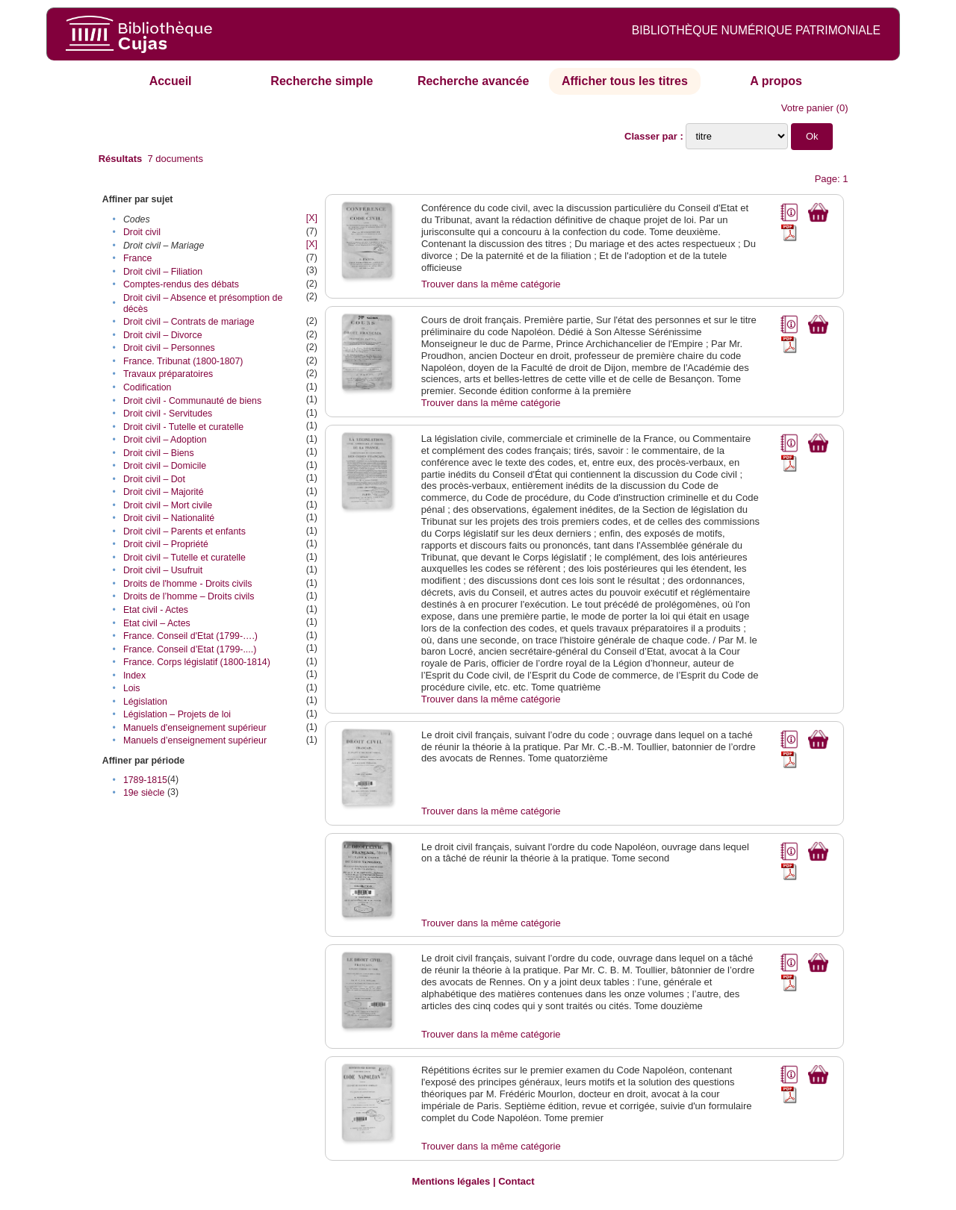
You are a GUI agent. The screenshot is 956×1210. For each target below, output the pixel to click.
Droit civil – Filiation (162, 271)
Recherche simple (321, 81)
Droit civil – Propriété (165, 544)
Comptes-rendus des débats (181, 284)
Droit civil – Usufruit (162, 570)
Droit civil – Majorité (163, 492)
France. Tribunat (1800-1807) (183, 361)
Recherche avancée (473, 81)
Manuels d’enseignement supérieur (195, 740)
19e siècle (144, 793)
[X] (311, 218)
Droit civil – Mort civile (167, 505)
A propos (776, 81)
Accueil (170, 81)
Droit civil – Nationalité (168, 518)
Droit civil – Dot (154, 479)
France (137, 258)
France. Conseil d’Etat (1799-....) (189, 649)
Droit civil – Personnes (169, 348)
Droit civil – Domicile (164, 466)
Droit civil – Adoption (165, 439)
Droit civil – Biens (158, 453)
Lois (131, 688)
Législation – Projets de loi (177, 714)
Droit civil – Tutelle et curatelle (184, 557)
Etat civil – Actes (156, 623)
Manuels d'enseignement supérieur (195, 728)
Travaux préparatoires (168, 374)
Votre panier (807, 107)
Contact (516, 1181)
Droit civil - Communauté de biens (192, 401)
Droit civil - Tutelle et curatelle (183, 427)
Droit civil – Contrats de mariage (189, 321)
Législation (145, 701)
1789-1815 (145, 780)
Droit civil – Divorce (162, 335)
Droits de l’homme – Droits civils (189, 596)
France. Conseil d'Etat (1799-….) (190, 636)
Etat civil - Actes (155, 610)
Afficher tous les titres (625, 81)
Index (134, 675)
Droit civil (142, 232)
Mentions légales (451, 1181)
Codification (147, 387)
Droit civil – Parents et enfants (184, 531)
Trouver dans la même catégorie (491, 284)
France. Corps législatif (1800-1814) (196, 662)
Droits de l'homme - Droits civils (187, 584)
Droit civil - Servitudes (167, 413)
